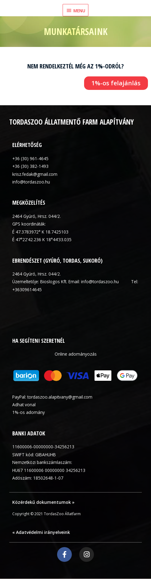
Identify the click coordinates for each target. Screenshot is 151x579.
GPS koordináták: (29, 224)
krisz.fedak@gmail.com (34, 174)
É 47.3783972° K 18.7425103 (40, 232)
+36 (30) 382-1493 (30, 166)
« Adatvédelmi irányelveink (41, 532)
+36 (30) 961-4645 (30, 158)
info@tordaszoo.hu (31, 182)
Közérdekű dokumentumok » (43, 502)
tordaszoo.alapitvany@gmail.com (59, 397)
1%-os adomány (28, 412)
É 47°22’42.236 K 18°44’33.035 (42, 239)
